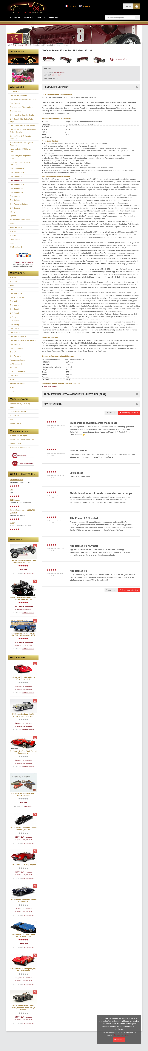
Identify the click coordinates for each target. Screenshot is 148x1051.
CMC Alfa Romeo (50, 386)
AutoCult (13, 281)
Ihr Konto (28, 17)
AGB (11, 419)
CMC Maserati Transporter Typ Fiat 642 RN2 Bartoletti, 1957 (23, 634)
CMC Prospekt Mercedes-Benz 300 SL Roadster (23, 794)
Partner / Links (15, 443)
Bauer (12, 285)
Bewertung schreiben (128, 412)
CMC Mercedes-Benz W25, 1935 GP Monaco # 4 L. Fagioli (23, 561)
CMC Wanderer (15, 356)
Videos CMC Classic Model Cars (22, 439)
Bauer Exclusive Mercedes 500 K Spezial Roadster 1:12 (23, 598)
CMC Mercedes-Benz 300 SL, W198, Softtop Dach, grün (23, 715)
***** (11, 490)
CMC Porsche (15, 344)
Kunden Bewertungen (18, 436)
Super (12, 523)
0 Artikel (128, 6)
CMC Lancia (14, 328)
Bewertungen (111, 412)
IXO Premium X (16, 364)
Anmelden (53, 17)
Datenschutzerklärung (122, 1035)
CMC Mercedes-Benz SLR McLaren (23, 340)
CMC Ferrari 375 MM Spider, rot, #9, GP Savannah (23, 969)
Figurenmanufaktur (17, 360)
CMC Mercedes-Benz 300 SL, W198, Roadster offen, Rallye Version (23, 1007)
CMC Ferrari (14, 313)
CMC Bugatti (14, 309)
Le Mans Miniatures (17, 372)
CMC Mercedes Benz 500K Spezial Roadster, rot (23, 752)
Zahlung (13, 407)
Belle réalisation (16, 480)
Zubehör (13, 391)
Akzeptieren (118, 1039)
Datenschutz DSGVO (18, 411)
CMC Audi (13, 301)
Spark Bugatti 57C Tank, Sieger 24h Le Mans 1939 (23, 935)
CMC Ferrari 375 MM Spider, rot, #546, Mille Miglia (23, 678)
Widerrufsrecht (15, 423)
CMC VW (13, 352)
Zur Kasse (40, 17)
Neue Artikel (17, 657)
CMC (11, 289)
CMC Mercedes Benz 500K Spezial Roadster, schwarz (23, 829)
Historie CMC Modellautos (20, 447)
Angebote (16, 539)
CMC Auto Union (16, 305)
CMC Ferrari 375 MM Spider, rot (23, 864)
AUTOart (13, 277)
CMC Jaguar (14, 321)
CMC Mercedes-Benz (18, 336)
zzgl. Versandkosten (28, 573)
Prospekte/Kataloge (17, 383)
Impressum (14, 415)
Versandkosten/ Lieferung (20, 403)
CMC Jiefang (14, 324)
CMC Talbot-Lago (16, 348)
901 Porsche (15, 500)
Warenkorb (15, 17)
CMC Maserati (15, 332)
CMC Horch (14, 317)
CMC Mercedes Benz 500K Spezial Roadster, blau (23, 900)
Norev (12, 379)
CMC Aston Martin (17, 297)
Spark (12, 387)
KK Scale (13, 368)
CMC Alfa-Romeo (16, 293)
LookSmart (14, 375)
